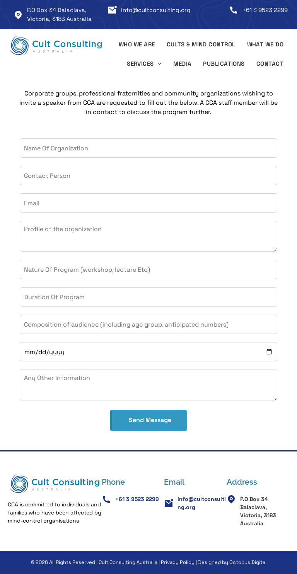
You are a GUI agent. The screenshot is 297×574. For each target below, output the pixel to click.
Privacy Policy (178, 562)
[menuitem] (137, 45)
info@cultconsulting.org (156, 10)
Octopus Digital (247, 562)
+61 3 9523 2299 (265, 10)
